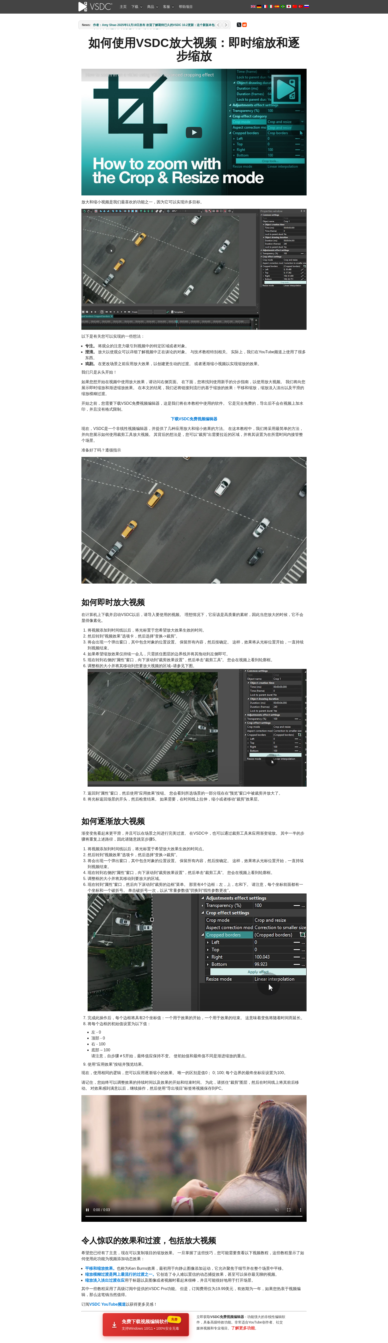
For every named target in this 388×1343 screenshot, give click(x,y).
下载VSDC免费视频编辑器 (194, 419)
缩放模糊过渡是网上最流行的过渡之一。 (120, 1260)
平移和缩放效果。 (101, 1254)
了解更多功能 (243, 1314)
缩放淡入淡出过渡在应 (105, 1266)
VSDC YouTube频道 (107, 1290)
